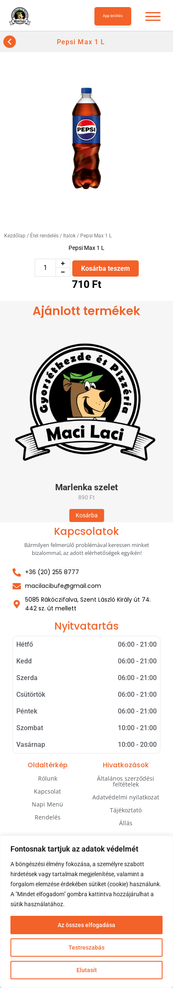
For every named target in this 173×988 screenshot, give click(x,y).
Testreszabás (86, 947)
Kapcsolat (47, 791)
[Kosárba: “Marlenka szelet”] (86, 515)
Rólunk (47, 778)
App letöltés (113, 16)
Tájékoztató (126, 810)
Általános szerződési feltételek (125, 781)
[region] (86, 911)
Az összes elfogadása (86, 925)
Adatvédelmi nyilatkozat (125, 797)
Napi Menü (47, 804)
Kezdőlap (14, 236)
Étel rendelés (44, 236)
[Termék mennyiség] (45, 268)
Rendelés (48, 817)
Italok (69, 236)
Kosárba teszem (105, 268)
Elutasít (86, 970)
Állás (125, 823)
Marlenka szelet (86, 487)
